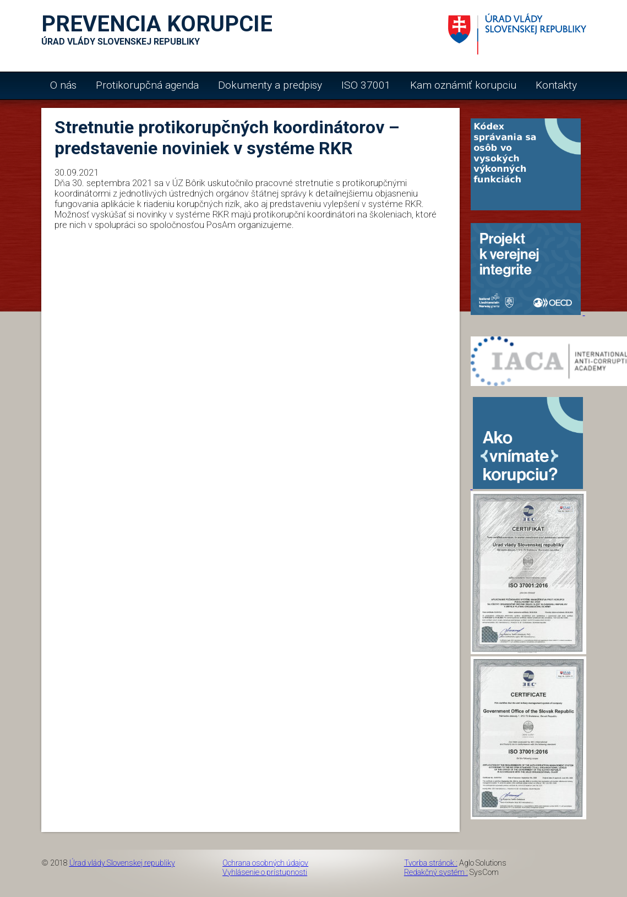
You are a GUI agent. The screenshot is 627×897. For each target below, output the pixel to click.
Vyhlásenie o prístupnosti (264, 872)
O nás (63, 85)
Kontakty (556, 85)
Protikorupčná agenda (147, 85)
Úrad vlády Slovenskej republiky (122, 863)
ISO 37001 (366, 85)
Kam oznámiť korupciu (463, 85)
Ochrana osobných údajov (265, 863)
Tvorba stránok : (430, 863)
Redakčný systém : (436, 872)
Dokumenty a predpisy (270, 85)
